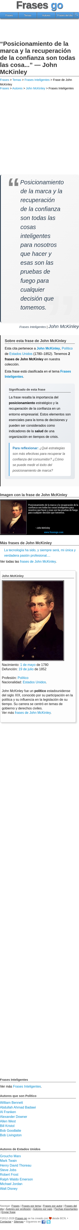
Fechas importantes (66, 1209)
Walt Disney (9, 1188)
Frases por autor (52, 1205)
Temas (27, 15)
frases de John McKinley (38, 561)
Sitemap (19, 1221)
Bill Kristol (7, 1126)
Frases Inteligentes (37, 79)
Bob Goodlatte (10, 1130)
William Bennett (11, 1102)
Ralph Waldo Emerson (16, 1179)
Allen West (8, 1121)
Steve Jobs (8, 1170)
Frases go (21, 1218)
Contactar (5, 1221)
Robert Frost (9, 1174)
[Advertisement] (39, 30)
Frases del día (64, 15)
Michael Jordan (11, 1184)
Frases (9, 15)
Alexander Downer (13, 1116)
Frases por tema (31, 1205)
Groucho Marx (10, 1156)
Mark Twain (8, 1160)
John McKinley (35, 88)
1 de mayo (28, 665)
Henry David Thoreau (15, 1165)
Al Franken (8, 1112)
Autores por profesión (18, 1209)
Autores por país (42, 1209)
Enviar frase (8, 1212)
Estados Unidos (20, 354)
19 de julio (26, 669)
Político (23, 678)
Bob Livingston (11, 1135)
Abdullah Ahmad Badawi (18, 1107)
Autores (46, 15)
